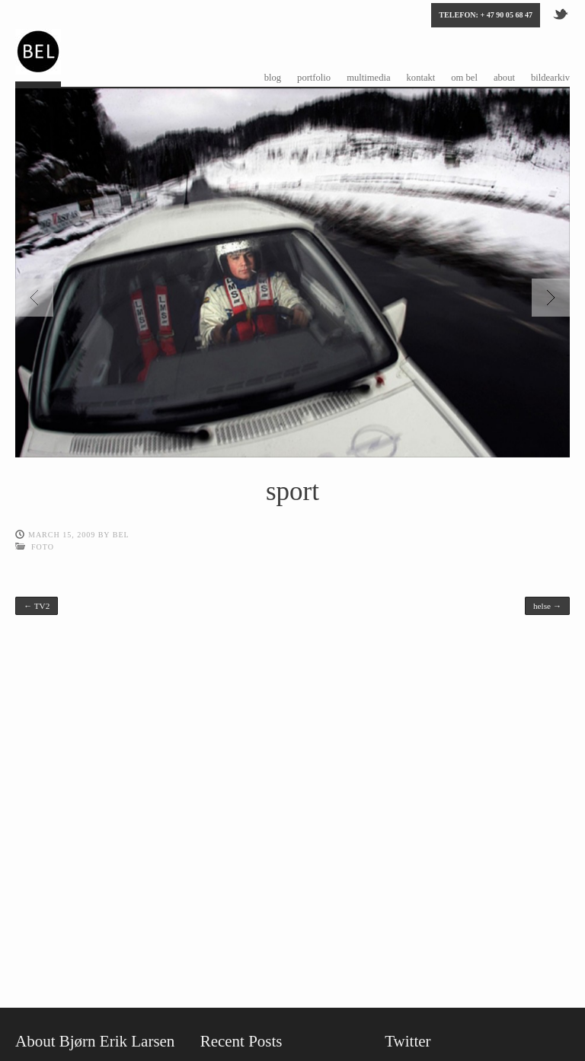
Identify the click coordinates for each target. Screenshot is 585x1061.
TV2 (37, 605)
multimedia (368, 77)
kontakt (421, 77)
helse (547, 605)
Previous (34, 298)
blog (272, 77)
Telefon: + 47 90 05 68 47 (485, 15)
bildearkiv (550, 77)
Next (551, 298)
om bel (464, 77)
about (504, 77)
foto (42, 547)
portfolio (314, 77)
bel (121, 534)
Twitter (561, 13)
